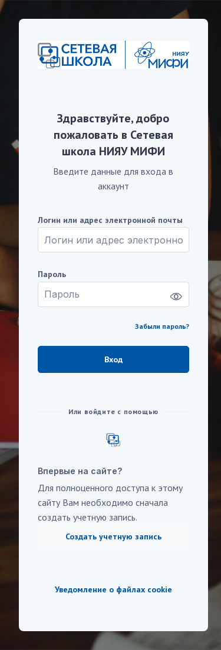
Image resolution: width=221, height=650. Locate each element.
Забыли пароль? (162, 326)
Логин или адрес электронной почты (110, 220)
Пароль (52, 274)
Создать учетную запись (113, 536)
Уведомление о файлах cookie (113, 590)
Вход (113, 359)
